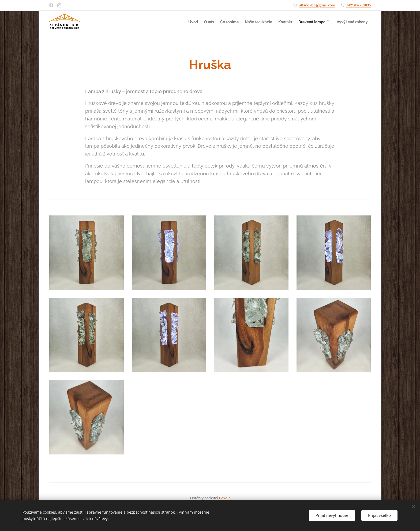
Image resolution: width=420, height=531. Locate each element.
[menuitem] (161, 22)
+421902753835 (358, 5)
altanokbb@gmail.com (317, 5)
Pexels (224, 498)
